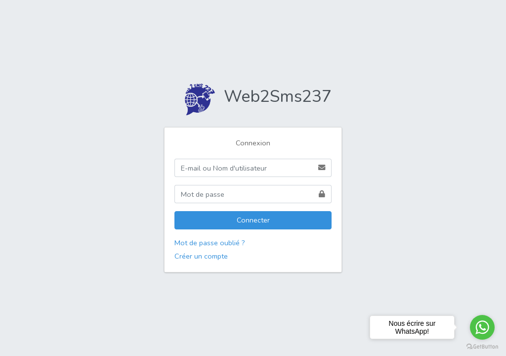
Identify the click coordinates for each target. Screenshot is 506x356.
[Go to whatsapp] (482, 327)
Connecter (253, 220)
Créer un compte (201, 256)
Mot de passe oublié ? (209, 243)
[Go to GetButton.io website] (482, 346)
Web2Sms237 (253, 96)
